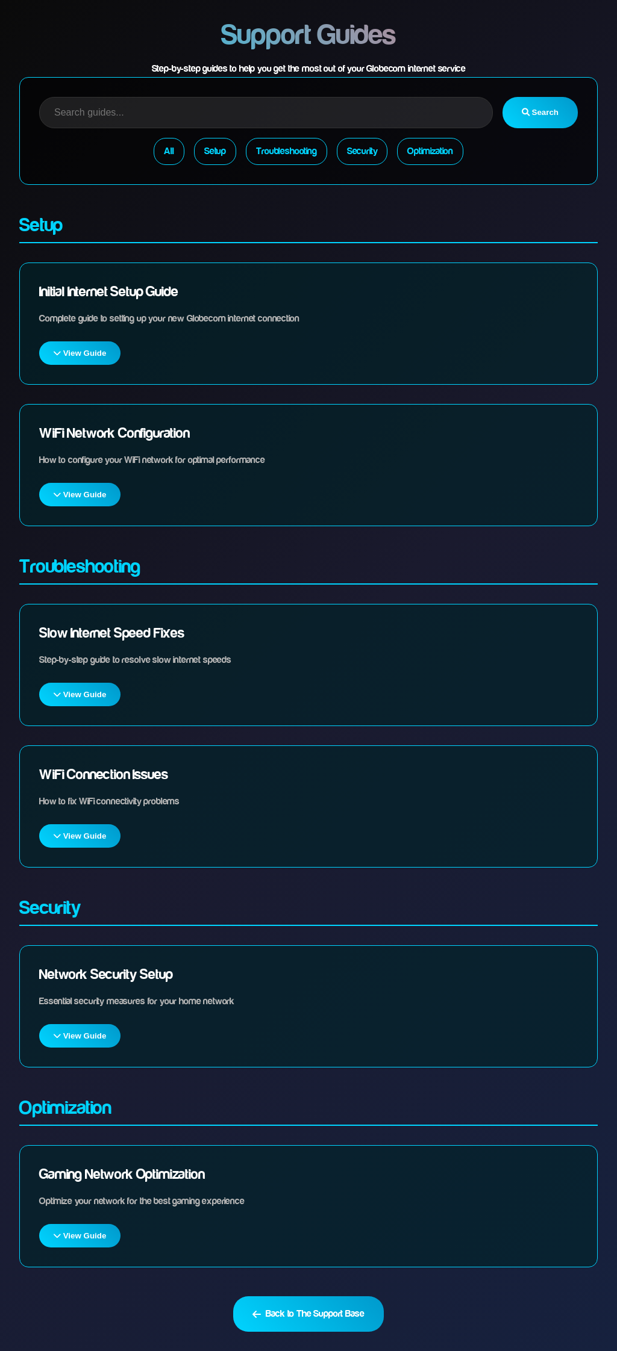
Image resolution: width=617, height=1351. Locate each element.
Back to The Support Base (308, 1313)
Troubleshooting (286, 151)
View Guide (80, 353)
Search (540, 112)
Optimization (430, 151)
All (169, 151)
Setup (215, 151)
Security (362, 151)
